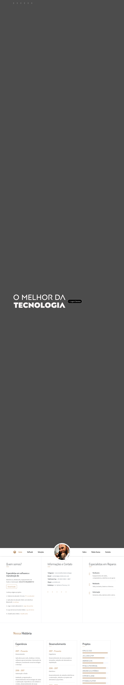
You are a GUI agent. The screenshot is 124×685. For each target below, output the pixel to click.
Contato (108, 552)
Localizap (16, 602)
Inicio (20, 552)
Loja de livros (30, 610)
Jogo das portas (28, 606)
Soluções (41, 552)
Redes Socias (95, 552)
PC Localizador (29, 596)
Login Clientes (75, 301)
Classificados (24, 614)
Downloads (12, 587)
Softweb (30, 552)
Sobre (84, 552)
